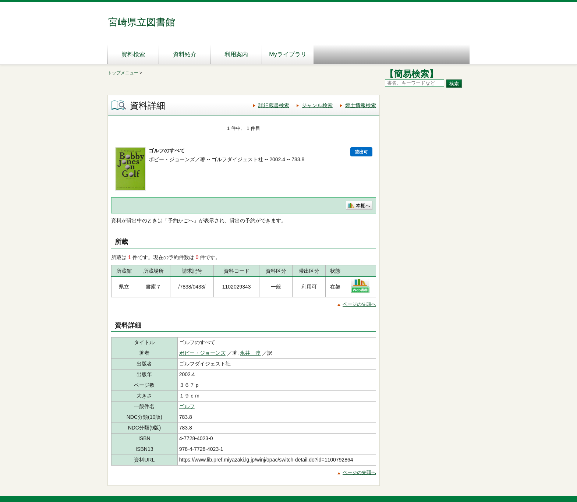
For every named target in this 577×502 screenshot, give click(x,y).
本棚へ (363, 205)
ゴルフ (187, 406)
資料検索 (133, 54)
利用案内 (236, 54)
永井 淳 (250, 353)
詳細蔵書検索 (273, 105)
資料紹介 (185, 54)
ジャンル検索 (317, 105)
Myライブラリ (287, 54)
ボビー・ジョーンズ (202, 353)
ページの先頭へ (359, 304)
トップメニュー (122, 72)
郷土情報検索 (360, 105)
